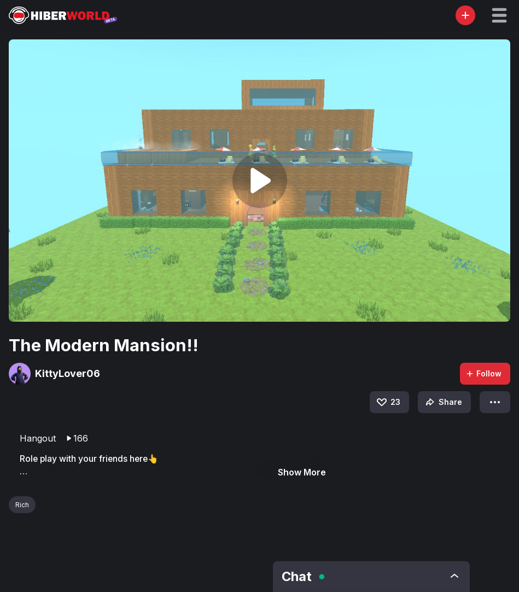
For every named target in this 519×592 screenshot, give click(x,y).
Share (442, 402)
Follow (483, 373)
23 (387, 402)
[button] (499, 15)
